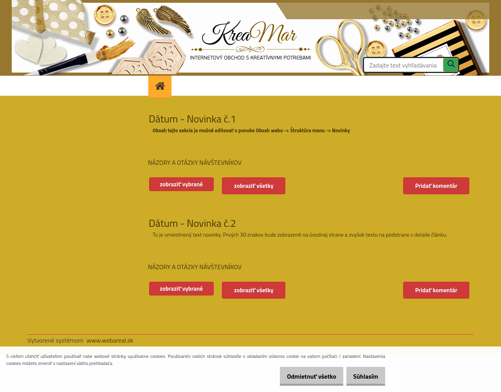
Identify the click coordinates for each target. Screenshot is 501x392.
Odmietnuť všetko (303, 376)
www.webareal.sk (110, 340)
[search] (450, 65)
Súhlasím (362, 376)
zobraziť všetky (258, 185)
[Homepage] (162, 86)
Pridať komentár (435, 185)
